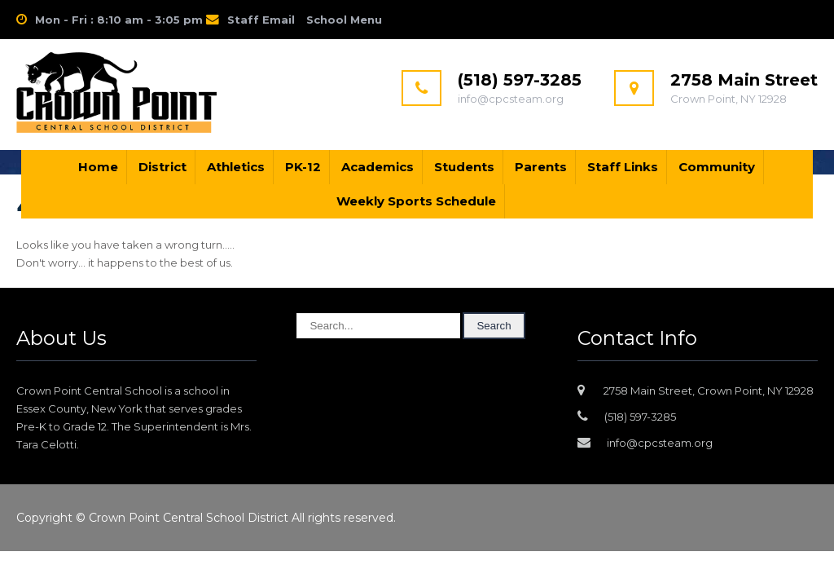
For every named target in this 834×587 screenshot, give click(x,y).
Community (716, 166)
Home (98, 166)
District (162, 166)
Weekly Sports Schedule (416, 201)
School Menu (344, 19)
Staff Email (261, 19)
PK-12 (303, 166)
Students (464, 166)
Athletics (236, 166)
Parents (541, 166)
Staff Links (622, 166)
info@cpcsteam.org (660, 442)
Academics (377, 166)
